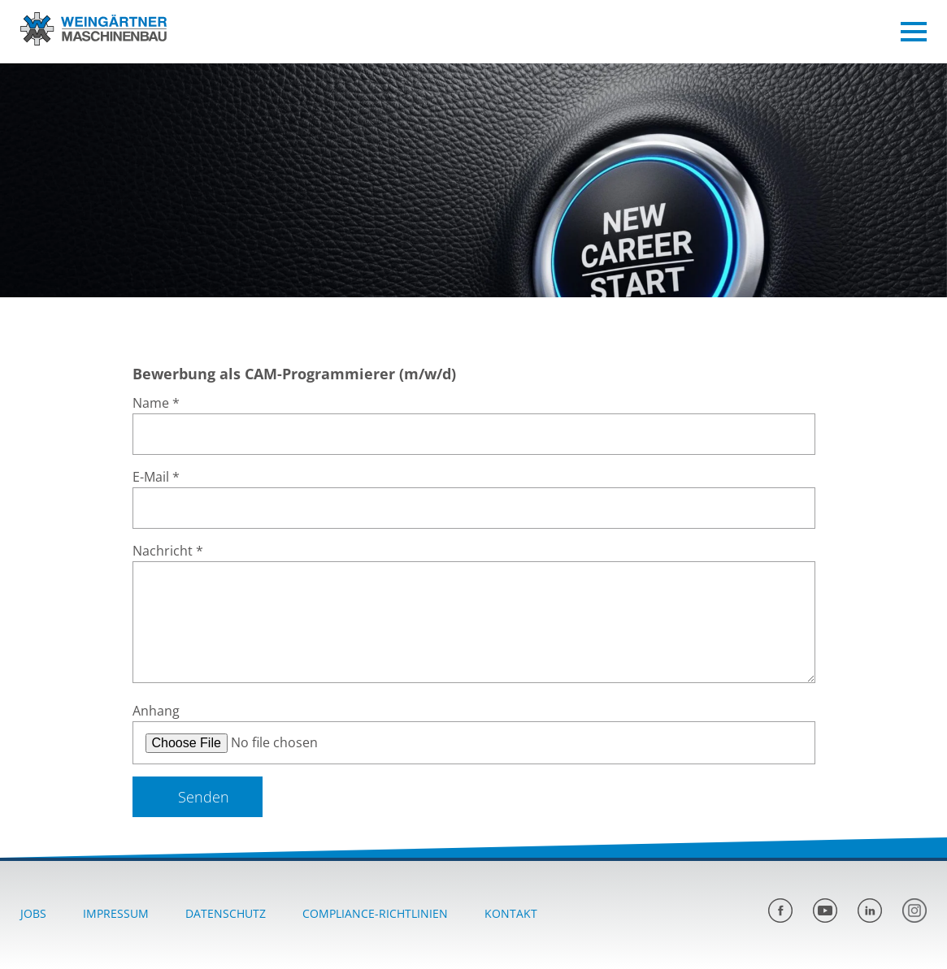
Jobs (33, 913)
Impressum (116, 913)
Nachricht (167, 551)
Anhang (156, 711)
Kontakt (510, 913)
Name (156, 403)
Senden (203, 797)
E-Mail (156, 477)
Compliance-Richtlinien (375, 913)
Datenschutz (225, 913)
